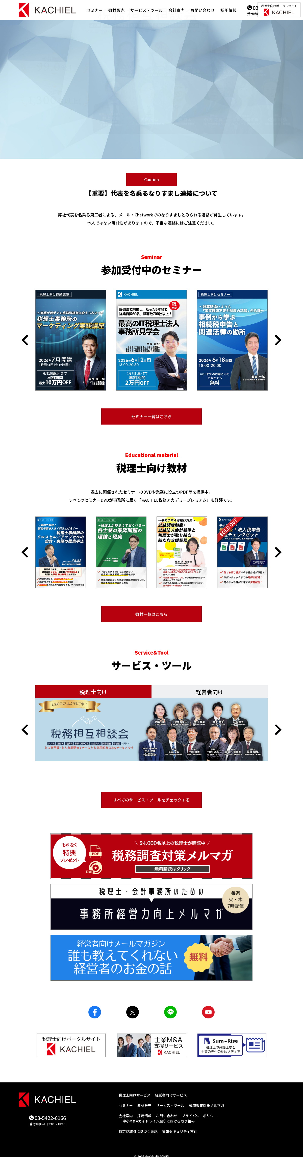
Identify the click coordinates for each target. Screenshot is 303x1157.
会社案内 (176, 10)
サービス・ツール (146, 10)
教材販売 (116, 10)
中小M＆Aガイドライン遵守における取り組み (158, 1120)
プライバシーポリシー (199, 1115)
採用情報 (228, 10)
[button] (24, 340)
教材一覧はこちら (151, 614)
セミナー (94, 10)
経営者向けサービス (171, 1095)
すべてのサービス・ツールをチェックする (151, 800)
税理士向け (93, 692)
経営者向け (209, 692)
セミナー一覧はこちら (151, 416)
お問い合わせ (202, 10)
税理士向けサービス (134, 1095)
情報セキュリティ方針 (179, 1131)
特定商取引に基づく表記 (138, 1131)
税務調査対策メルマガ (206, 1105)
